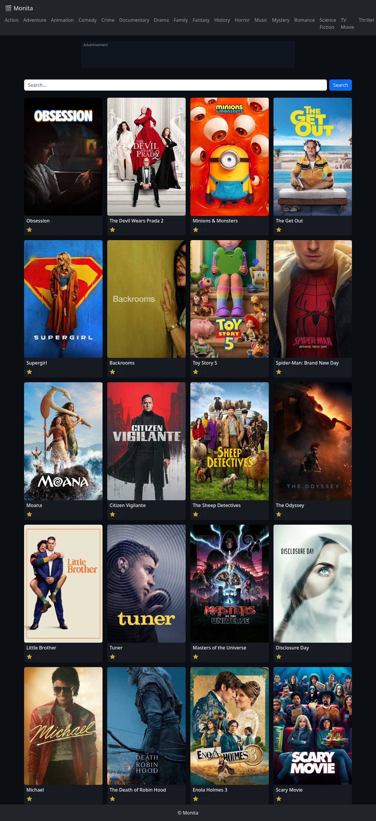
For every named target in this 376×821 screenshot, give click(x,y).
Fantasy (201, 20)
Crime (108, 20)
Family (181, 20)
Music (260, 20)
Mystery (281, 20)
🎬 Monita (19, 8)
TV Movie (347, 23)
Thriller (366, 20)
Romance (304, 20)
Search (340, 85)
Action (12, 20)
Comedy (87, 20)
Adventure (34, 20)
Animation (62, 20)
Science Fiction (328, 23)
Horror (242, 20)
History (222, 20)
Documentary (134, 20)
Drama (161, 20)
